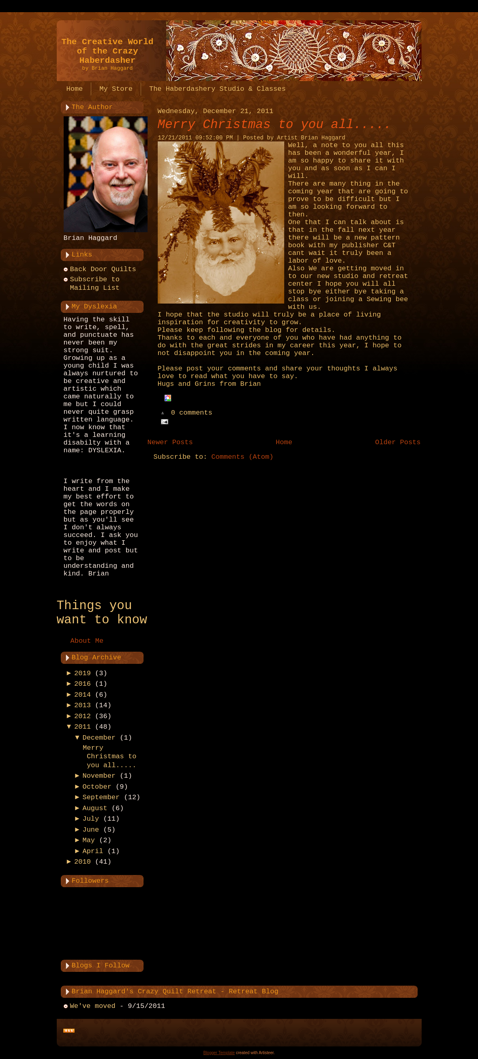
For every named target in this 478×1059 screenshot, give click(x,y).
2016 (82, 684)
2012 (82, 716)
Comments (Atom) (242, 457)
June (90, 830)
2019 (82, 673)
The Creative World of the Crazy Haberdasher (108, 51)
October (96, 787)
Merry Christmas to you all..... (109, 756)
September (101, 797)
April (92, 851)
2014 (82, 695)
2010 (82, 862)
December (99, 738)
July (90, 819)
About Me (87, 641)
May (88, 840)
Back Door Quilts (103, 269)
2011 (82, 727)
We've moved (93, 1006)
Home (284, 442)
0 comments (191, 413)
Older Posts (397, 442)
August (94, 808)
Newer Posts (170, 442)
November (99, 776)
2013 (82, 705)
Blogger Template (219, 1052)
